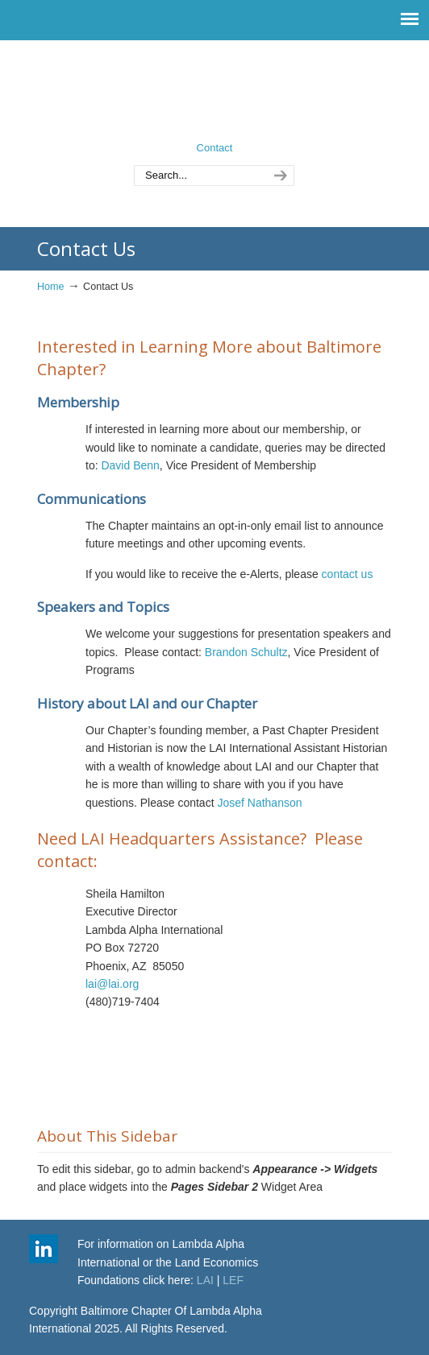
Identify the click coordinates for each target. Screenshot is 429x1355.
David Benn (130, 465)
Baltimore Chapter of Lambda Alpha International (214, 89)
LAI (205, 1280)
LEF (233, 1280)
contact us (347, 574)
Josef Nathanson (259, 802)
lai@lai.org (112, 983)
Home (51, 286)
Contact (215, 148)
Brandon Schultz (246, 652)
